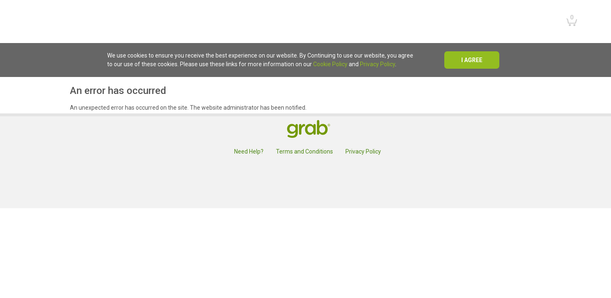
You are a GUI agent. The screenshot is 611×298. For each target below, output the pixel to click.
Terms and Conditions (304, 151)
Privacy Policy (377, 64)
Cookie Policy (330, 64)
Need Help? (249, 151)
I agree (471, 60)
